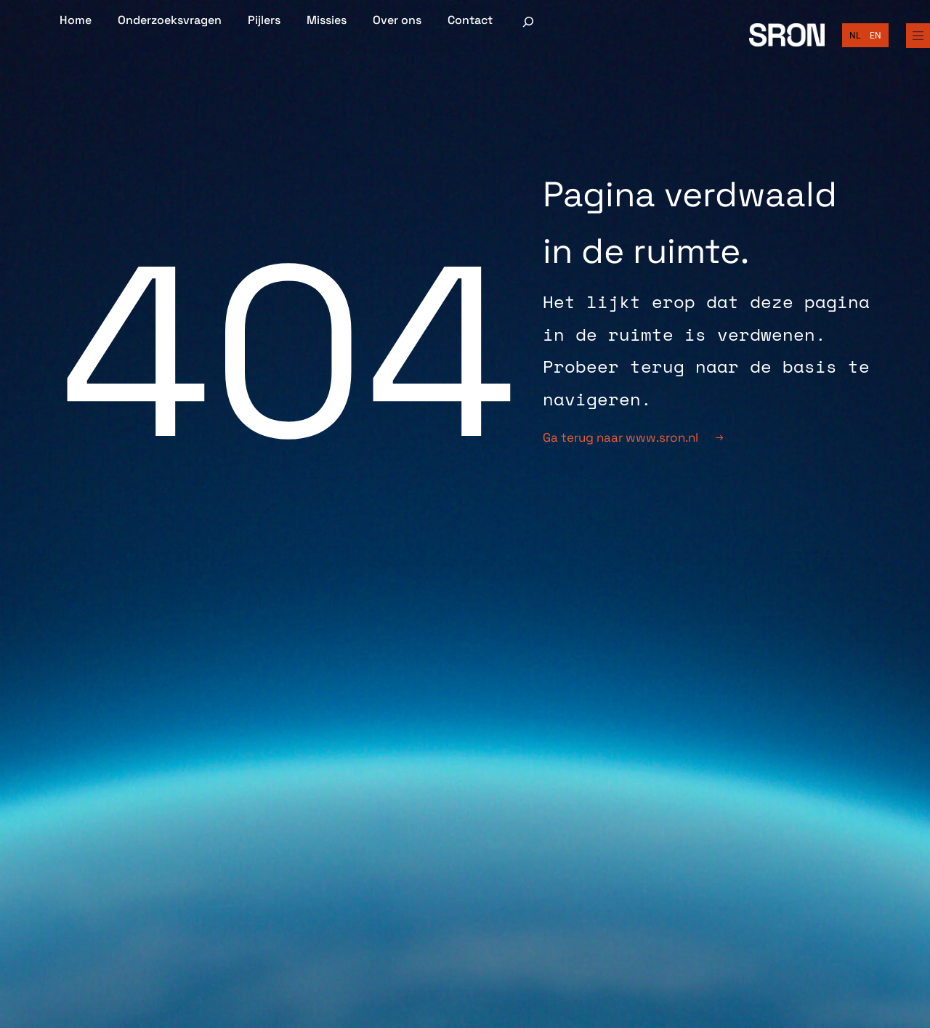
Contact (470, 20)
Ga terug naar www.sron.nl (633, 437)
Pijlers (264, 20)
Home (76, 20)
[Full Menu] (917, 36)
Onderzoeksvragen (170, 20)
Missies (327, 20)
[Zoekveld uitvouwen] (528, 21)
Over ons (397, 20)
